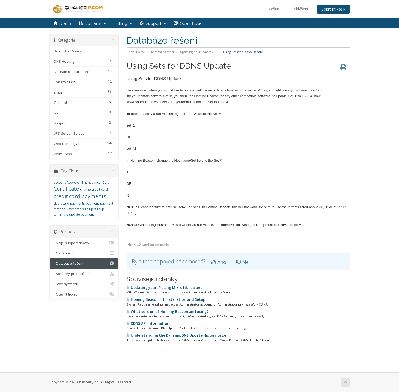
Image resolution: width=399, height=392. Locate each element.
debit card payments (69, 203)
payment (92, 203)
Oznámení (84, 253)
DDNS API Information (148, 323)
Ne (242, 262)
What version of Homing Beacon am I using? (168, 311)
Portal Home (136, 52)
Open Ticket (188, 23)
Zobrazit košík (333, 9)
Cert (105, 182)
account (60, 182)
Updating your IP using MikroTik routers (164, 287)
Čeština (277, 8)
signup (99, 209)
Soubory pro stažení (84, 273)
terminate (61, 214)
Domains (92, 23)
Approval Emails (79, 182)
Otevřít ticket (84, 294)
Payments (74, 209)
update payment (81, 214)
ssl (106, 209)
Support (153, 23)
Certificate (66, 188)
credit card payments (80, 196)
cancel (96, 182)
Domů (62, 23)
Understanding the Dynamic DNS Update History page (176, 335)
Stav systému (84, 284)
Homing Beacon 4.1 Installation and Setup (166, 299)
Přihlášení (299, 8)
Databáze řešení (162, 52)
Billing (123, 23)
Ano (218, 262)
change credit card (94, 189)
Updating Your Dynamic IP (198, 52)
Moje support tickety (84, 243)
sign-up (87, 209)
